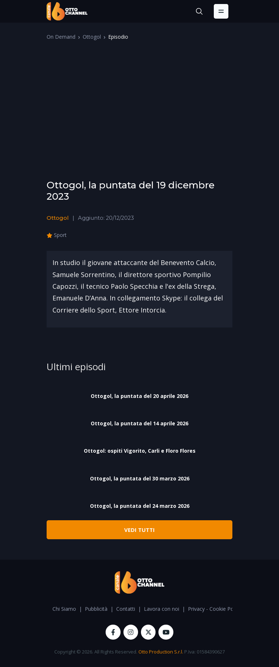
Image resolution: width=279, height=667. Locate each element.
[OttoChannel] (67, 11)
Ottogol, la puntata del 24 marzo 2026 (139, 505)
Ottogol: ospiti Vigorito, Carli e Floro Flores (140, 450)
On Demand (61, 36)
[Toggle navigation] (221, 11)
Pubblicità (96, 608)
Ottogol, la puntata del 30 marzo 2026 (139, 478)
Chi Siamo (64, 608)
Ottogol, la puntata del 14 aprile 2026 (139, 423)
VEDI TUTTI (139, 529)
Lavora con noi (161, 608)
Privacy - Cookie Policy (214, 608)
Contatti (125, 608)
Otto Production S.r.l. (160, 651)
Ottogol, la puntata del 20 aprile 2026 (139, 395)
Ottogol (92, 36)
